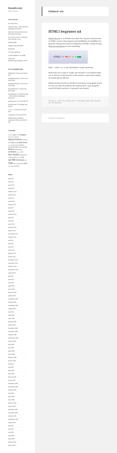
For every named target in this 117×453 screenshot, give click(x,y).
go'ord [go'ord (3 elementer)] (9, 145)
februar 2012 (12, 227)
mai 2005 (11, 432)
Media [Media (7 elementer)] (10, 149)
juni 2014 (11, 198)
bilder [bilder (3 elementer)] (18, 134)
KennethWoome (13, 89)
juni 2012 (11, 217)
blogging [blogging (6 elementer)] (23, 135)
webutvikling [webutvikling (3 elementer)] (10, 166)
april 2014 (11, 201)
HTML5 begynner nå (64, 31)
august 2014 (12, 195)
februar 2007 (12, 377)
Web (73, 101)
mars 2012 (11, 224)
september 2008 (13, 338)
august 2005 (12, 422)
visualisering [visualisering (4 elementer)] (20, 163)
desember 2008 (13, 328)
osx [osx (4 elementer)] (9, 157)
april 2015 (11, 188)
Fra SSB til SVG (12, 23)
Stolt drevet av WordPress (56, 118)
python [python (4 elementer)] (15, 157)
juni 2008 (11, 344)
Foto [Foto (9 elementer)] (25, 142)
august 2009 (12, 309)
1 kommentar (58, 103)
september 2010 (13, 270)
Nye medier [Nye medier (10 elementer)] (14, 154)
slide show (97, 101)
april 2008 (11, 351)
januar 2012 (12, 231)
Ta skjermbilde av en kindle (17, 55)
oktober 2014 (12, 191)
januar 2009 (12, 325)
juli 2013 (10, 208)
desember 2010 (13, 260)
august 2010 (12, 273)
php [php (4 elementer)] (11, 157)
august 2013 (12, 204)
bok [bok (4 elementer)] (9, 137)
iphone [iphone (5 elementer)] (22, 145)
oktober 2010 (12, 266)
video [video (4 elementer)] (14, 163)
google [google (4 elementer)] (13, 145)
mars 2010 (11, 289)
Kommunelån (12, 42)
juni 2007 (11, 364)
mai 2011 (11, 247)
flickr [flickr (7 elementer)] (21, 142)
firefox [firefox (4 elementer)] (16, 142)
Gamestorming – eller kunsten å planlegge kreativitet (18, 96)
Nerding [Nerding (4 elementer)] (19, 149)
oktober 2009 (12, 302)
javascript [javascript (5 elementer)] (11, 147)
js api (91, 101)
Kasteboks (11, 49)
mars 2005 (11, 439)
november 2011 (13, 234)
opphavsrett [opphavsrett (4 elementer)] (23, 155)
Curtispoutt (11, 115)
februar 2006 (12, 403)
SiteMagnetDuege (13, 78)
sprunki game (12, 94)
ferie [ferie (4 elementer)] (9, 142)
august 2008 (12, 341)
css (65, 101)
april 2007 (11, 370)
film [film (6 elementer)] (12, 142)
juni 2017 (11, 178)
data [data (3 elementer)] (14, 137)
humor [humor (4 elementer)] (17, 145)
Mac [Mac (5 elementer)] (26, 147)
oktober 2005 (12, 416)
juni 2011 (11, 244)
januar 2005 (12, 445)
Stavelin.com (15, 8)
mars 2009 (11, 318)
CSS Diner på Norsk (14, 52)
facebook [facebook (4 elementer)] (24, 139)
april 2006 (11, 396)
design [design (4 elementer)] (17, 137)
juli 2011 (10, 240)
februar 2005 (12, 442)
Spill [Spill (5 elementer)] (22, 157)
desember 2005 (13, 409)
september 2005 (13, 419)
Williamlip (11, 73)
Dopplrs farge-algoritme (15, 46)
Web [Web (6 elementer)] (25, 163)
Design (69, 101)
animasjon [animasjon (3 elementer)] (10, 134)
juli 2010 (10, 276)
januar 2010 (12, 296)
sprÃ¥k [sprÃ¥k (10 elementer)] (11, 159)
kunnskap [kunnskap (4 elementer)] (21, 147)
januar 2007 (12, 380)
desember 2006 (13, 383)
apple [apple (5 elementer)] (14, 135)
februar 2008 (12, 357)
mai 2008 (11, 348)
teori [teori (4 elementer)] (25, 160)
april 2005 (11, 435)
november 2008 (13, 331)
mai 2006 (11, 393)
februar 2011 (12, 253)
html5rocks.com (54, 38)
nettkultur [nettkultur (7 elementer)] (12, 152)
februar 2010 (12, 292)
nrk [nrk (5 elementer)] (22, 152)
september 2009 (13, 305)
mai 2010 (11, 283)
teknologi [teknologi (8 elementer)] (20, 160)
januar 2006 (12, 406)
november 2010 (13, 263)
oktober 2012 (12, 214)
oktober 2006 (12, 390)
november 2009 (13, 299)
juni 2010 (11, 279)
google (83, 101)
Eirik (60, 101)
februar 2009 (12, 322)
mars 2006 (11, 400)
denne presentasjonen (56, 46)
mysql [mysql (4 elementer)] (15, 149)
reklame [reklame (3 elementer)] (19, 157)
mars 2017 (11, 185)
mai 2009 (11, 312)
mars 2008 (11, 354)
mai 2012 (11, 221)
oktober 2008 (12, 335)
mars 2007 (11, 374)
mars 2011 (11, 250)
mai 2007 (11, 367)
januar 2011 (12, 257)
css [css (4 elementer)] (11, 137)
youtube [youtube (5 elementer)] (16, 166)
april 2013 (11, 211)
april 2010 (11, 286)
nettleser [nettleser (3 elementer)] (18, 152)
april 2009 (11, 315)
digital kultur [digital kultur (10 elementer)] (15, 139)
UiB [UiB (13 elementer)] (10, 163)
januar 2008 (12, 361)
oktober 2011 (12, 237)
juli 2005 (10, 426)
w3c (49, 103)
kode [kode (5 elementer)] (16, 147)
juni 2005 (11, 429)
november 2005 (13, 413)
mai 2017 (11, 182)
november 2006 (13, 387)
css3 (79, 101)
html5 (87, 101)
